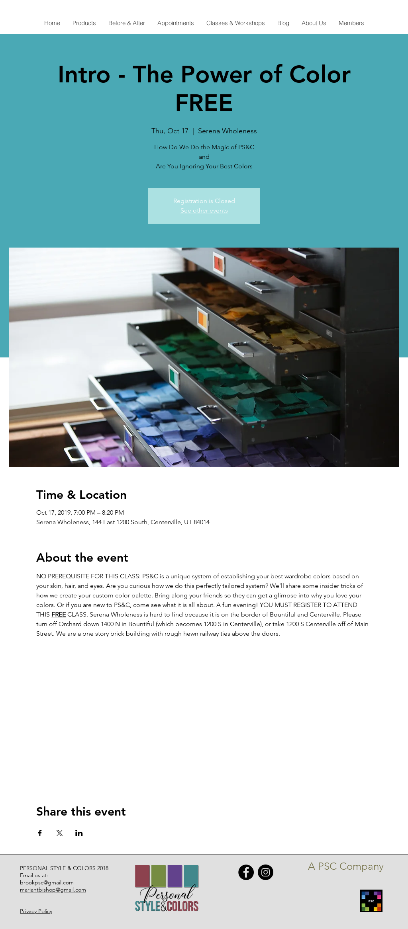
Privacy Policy (36, 911)
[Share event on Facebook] (40, 833)
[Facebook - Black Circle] (246, 872)
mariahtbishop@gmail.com (53, 889)
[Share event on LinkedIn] (79, 833)
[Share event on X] (59, 833)
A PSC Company (346, 866)
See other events (204, 210)
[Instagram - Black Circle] (265, 872)
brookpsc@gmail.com (47, 882)
